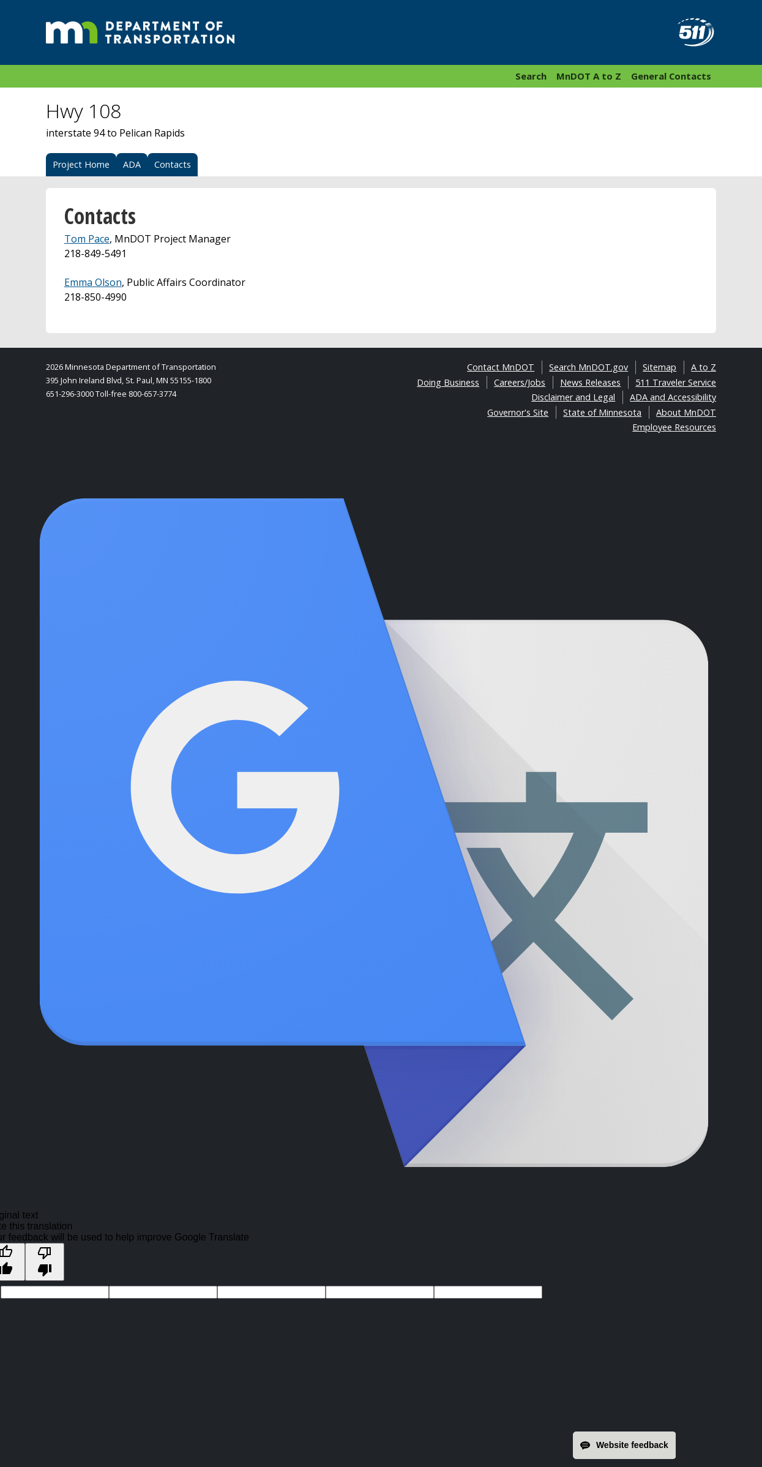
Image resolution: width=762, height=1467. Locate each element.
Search (531, 76)
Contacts (172, 164)
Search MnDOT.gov (588, 367)
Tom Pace (87, 239)
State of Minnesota (602, 412)
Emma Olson (93, 282)
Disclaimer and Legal (573, 397)
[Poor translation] (44, 1262)
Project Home (81, 164)
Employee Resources (674, 427)
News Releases (590, 382)
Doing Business (448, 382)
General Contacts (671, 76)
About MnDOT (686, 412)
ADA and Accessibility (673, 397)
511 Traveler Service (675, 382)
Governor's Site (517, 412)
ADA (132, 164)
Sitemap (659, 367)
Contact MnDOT (500, 367)
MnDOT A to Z (588, 76)
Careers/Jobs (519, 382)
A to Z (703, 367)
